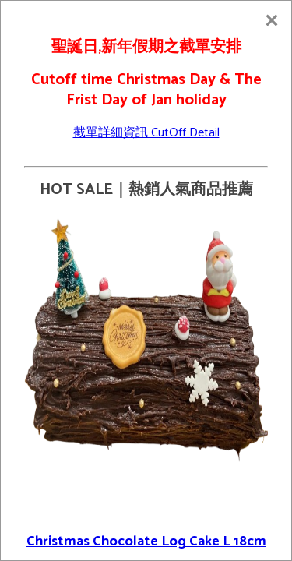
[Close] (271, 20)
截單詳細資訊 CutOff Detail (146, 132)
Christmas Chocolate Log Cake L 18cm (146, 541)
